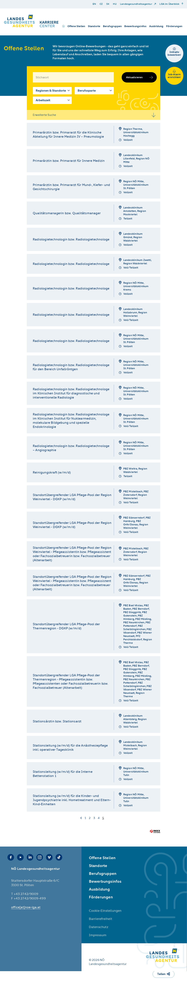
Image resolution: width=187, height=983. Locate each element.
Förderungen (174, 26)
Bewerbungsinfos (135, 26)
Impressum (98, 935)
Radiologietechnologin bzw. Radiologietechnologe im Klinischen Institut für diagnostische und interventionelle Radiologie (71, 393)
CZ (101, 4)
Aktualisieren (134, 77)
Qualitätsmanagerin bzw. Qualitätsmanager (67, 213)
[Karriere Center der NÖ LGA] (32, 21)
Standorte (94, 26)
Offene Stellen (76, 26)
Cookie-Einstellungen (105, 910)
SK (107, 4)
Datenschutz (98, 927)
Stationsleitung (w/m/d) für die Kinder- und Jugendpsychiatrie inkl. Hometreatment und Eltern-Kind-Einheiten (72, 800)
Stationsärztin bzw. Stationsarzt (57, 721)
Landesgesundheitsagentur (136, 4)
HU (114, 4)
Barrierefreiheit (100, 919)
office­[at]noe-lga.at (25, 907)
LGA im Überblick (169, 4)
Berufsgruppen (112, 26)
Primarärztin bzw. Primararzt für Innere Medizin (69, 161)
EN (94, 4)
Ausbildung (156, 26)
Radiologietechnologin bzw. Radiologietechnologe (71, 239)
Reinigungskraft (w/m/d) (52, 472)
